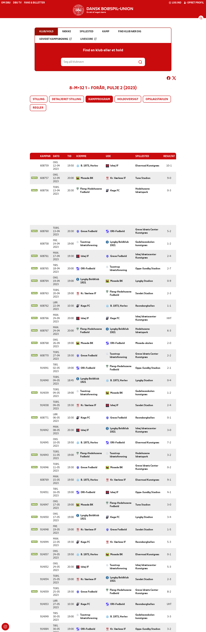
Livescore (88, 39)
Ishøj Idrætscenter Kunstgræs (145, 256)
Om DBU (6, 3)
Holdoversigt (127, 99)
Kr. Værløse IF (118, 178)
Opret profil (194, 2)
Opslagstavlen (157, 99)
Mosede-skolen (144, 343)
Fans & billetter (34, 3)
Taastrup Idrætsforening (88, 243)
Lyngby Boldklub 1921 (119, 243)
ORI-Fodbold (117, 231)
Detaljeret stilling (66, 99)
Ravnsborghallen (145, 306)
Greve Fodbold (89, 231)
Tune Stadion (142, 178)
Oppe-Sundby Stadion (147, 268)
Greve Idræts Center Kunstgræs (146, 231)
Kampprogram (99, 99)
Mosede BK (87, 178)
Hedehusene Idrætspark (142, 190)
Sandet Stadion (144, 293)
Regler (38, 108)
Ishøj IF (114, 166)
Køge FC (115, 190)
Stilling (39, 99)
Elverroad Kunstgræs (147, 166)
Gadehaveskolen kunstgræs (144, 243)
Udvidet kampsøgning (55, 39)
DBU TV (17, 3)
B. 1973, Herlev (89, 166)
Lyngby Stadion (144, 281)
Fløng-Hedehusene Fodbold (91, 190)
